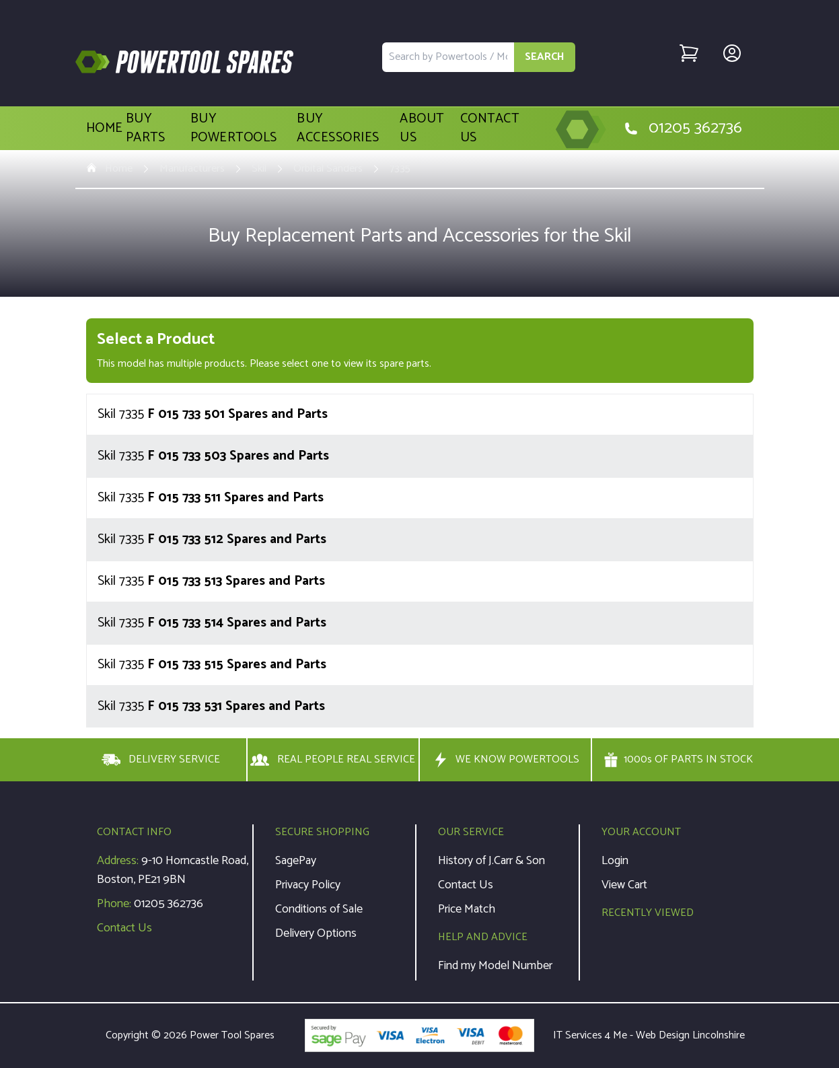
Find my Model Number (495, 966)
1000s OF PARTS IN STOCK (678, 760)
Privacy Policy (307, 885)
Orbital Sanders (328, 169)
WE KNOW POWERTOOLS (505, 759)
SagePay (295, 861)
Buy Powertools (233, 128)
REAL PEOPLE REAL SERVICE (332, 759)
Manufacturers (192, 169)
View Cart (624, 885)
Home (104, 128)
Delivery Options (316, 933)
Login (614, 861)
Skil (259, 169)
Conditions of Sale (319, 909)
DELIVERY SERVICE (161, 759)
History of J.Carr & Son (491, 861)
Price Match (466, 909)
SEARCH (544, 57)
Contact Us (489, 128)
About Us (422, 128)
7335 (400, 169)
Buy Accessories (338, 128)
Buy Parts (146, 128)
